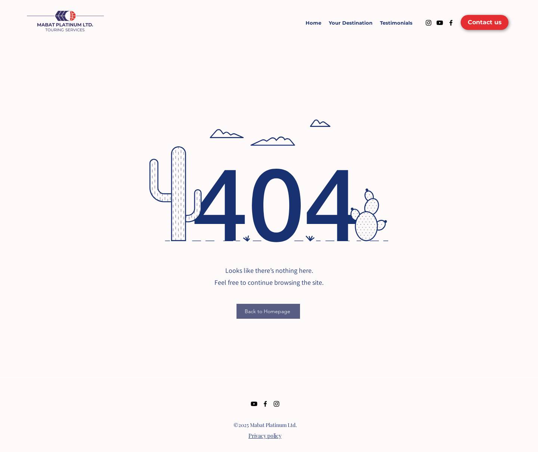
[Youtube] (439, 23)
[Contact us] (484, 22)
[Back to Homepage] (268, 311)
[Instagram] (428, 23)
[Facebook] (451, 23)
